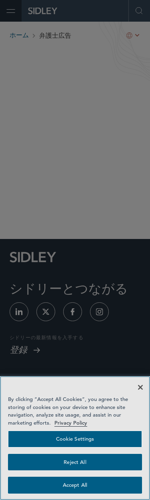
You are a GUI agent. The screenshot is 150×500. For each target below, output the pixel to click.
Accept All (75, 485)
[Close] (140, 387)
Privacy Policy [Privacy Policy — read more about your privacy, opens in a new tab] (70, 422)
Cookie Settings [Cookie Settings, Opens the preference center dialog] (75, 438)
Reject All (75, 462)
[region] (75, 438)
